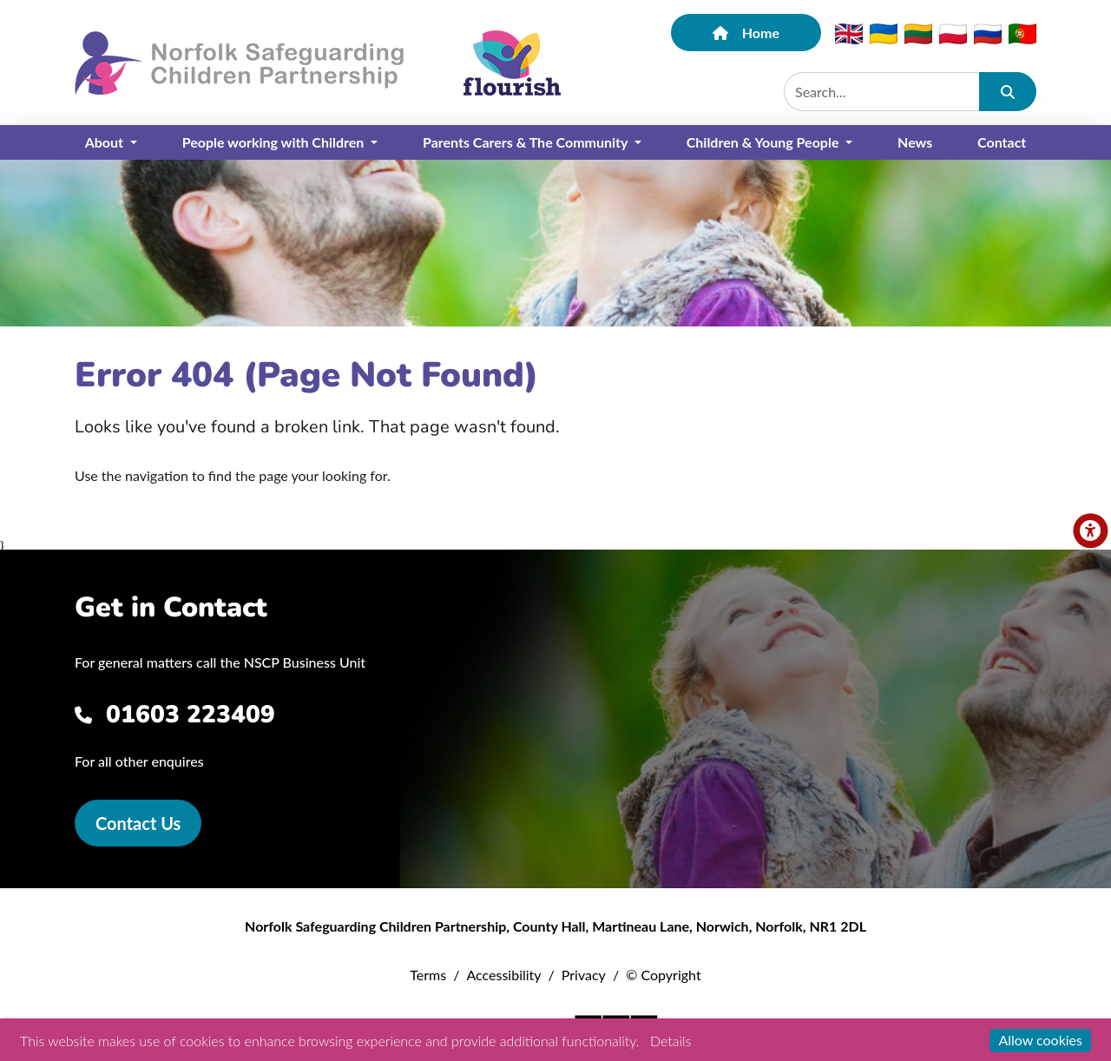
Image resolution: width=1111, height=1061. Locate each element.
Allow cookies (1040, 1039)
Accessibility (503, 974)
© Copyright (663, 974)
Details (670, 1040)
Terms (428, 974)
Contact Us (138, 823)
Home (746, 32)
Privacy (584, 974)
